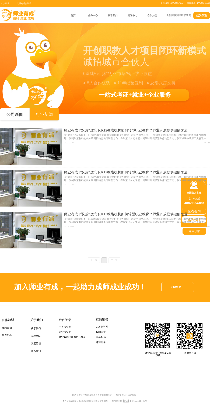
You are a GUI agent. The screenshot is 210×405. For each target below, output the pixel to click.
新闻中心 (132, 15)
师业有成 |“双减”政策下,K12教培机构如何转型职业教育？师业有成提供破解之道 (126, 130)
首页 (73, 15)
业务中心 (93, 15)
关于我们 (113, 15)
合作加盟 (152, 15)
